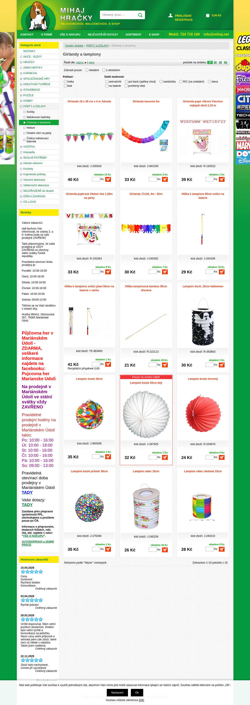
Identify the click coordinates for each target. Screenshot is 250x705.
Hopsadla (29, 152)
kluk (69, 85)
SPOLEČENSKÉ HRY (36, 78)
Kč (216, 15)
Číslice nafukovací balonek (38, 140)
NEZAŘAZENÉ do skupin (38, 190)
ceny (92, 62)
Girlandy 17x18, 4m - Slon (146, 194)
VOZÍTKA (29, 146)
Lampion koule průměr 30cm (89, 471)
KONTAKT (27, 34)
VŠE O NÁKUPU (33, 536)
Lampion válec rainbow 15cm (203, 471)
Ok (137, 692)
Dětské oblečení (33, 163)
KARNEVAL (30, 73)
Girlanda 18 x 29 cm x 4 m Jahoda (89, 101)
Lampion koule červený (203, 378)
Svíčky (31, 111)
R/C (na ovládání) (193, 81)
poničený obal (136, 85)
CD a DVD (29, 201)
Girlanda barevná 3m (146, 101)
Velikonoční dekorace (36, 185)
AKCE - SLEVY (32, 56)
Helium (31, 127)
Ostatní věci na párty (39, 133)
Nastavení (117, 692)
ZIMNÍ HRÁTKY (32, 67)
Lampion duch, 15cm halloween (203, 286)
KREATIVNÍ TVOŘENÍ (36, 84)
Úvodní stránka (74, 45)
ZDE (141, 700)
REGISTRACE (184, 19)
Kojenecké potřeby (34, 174)
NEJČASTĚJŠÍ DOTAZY (103, 34)
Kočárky (28, 168)
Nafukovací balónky (38, 117)
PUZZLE (28, 95)
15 (210, 62)
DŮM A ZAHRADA (34, 196)
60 (225, 62)
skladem (95, 70)
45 (220, 62)
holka (70, 81)
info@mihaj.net (216, 34)
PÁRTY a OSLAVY (97, 45)
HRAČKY (29, 62)
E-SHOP (154, 34)
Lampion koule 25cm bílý (146, 382)
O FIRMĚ (46, 34)
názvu (81, 62)
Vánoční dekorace (34, 179)
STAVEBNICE (31, 89)
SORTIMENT (133, 34)
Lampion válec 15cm (146, 471)
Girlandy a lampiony (39, 122)
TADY (27, 504)
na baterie (115, 85)
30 (215, 62)
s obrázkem (113, 70)
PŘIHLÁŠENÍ (183, 15)
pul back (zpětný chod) (142, 81)
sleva (215, 81)
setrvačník (115, 81)
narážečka (169, 81)
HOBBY (28, 100)
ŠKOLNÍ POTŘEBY (35, 157)
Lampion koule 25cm (89, 378)
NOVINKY (29, 51)
